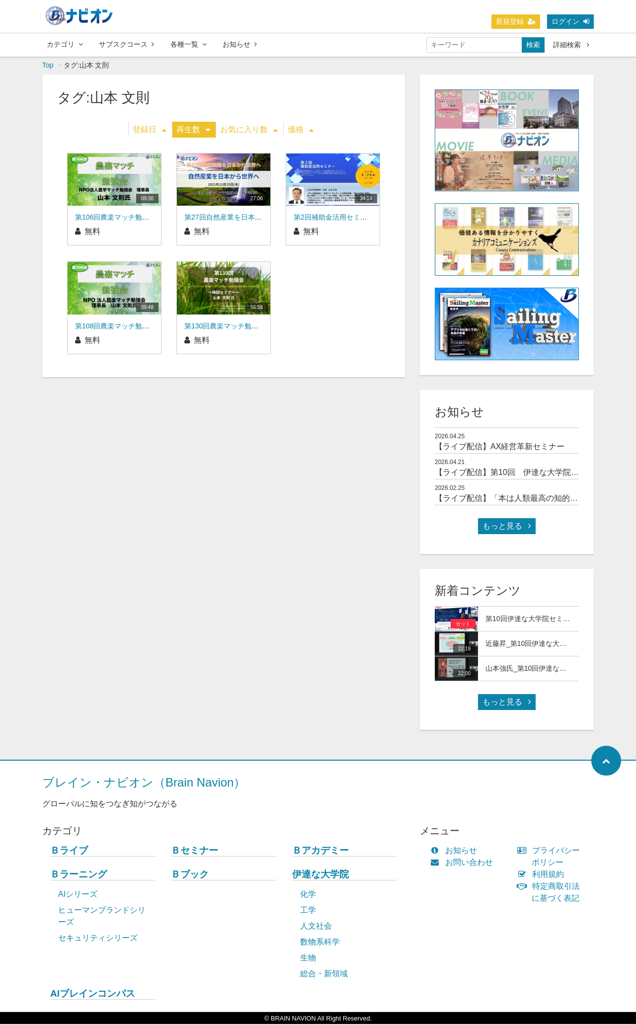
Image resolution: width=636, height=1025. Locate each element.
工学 (308, 911)
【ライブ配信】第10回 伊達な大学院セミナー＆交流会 (535, 473)
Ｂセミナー (194, 851)
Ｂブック (190, 875)
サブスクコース (126, 44)
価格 (301, 130)
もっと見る (506, 527)
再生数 (193, 130)
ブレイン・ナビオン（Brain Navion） (143, 783)
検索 (533, 45)
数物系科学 (320, 943)
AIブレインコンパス (92, 994)
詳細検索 (571, 45)
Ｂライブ (69, 851)
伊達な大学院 (320, 875)
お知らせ (240, 44)
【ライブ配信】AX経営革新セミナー (499, 447)
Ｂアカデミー (320, 851)
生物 (308, 958)
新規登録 (516, 21)
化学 (308, 895)
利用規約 (543, 875)
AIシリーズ (77, 895)
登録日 (149, 130)
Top (48, 66)
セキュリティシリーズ (98, 939)
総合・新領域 (324, 974)
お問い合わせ (464, 863)
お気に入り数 (249, 130)
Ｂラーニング (78, 875)
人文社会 (316, 927)
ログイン (570, 21)
